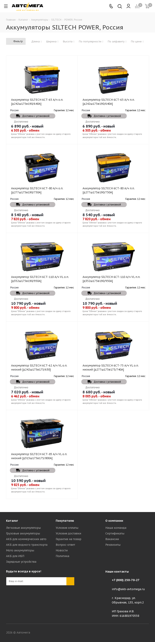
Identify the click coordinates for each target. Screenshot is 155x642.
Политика (62, 556)
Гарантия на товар (68, 539)
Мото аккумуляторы (20, 550)
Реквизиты (112, 545)
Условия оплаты (67, 528)
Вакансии (112, 539)
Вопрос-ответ (65, 545)
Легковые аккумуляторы (23, 528)
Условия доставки (68, 533)
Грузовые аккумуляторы (23, 533)
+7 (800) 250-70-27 (125, 580)
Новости (62, 550)
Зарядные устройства (21, 561)
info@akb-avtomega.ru (128, 589)
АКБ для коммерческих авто (26, 539)
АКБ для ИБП (15, 556)
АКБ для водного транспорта (26, 545)
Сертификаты (114, 533)
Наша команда (115, 528)
